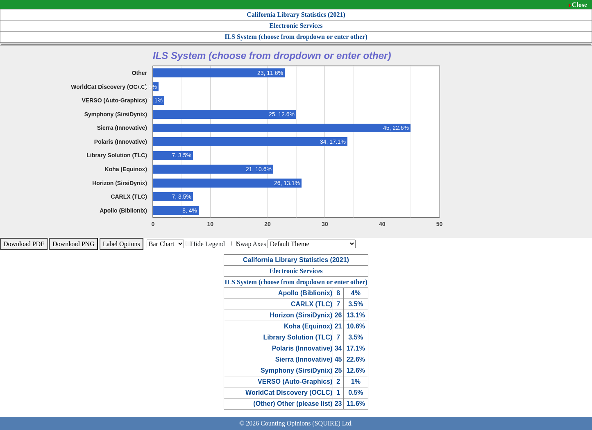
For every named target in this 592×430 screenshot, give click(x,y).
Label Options (121, 243)
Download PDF (23, 243)
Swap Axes (248, 243)
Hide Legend (205, 243)
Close (579, 4)
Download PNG (73, 243)
